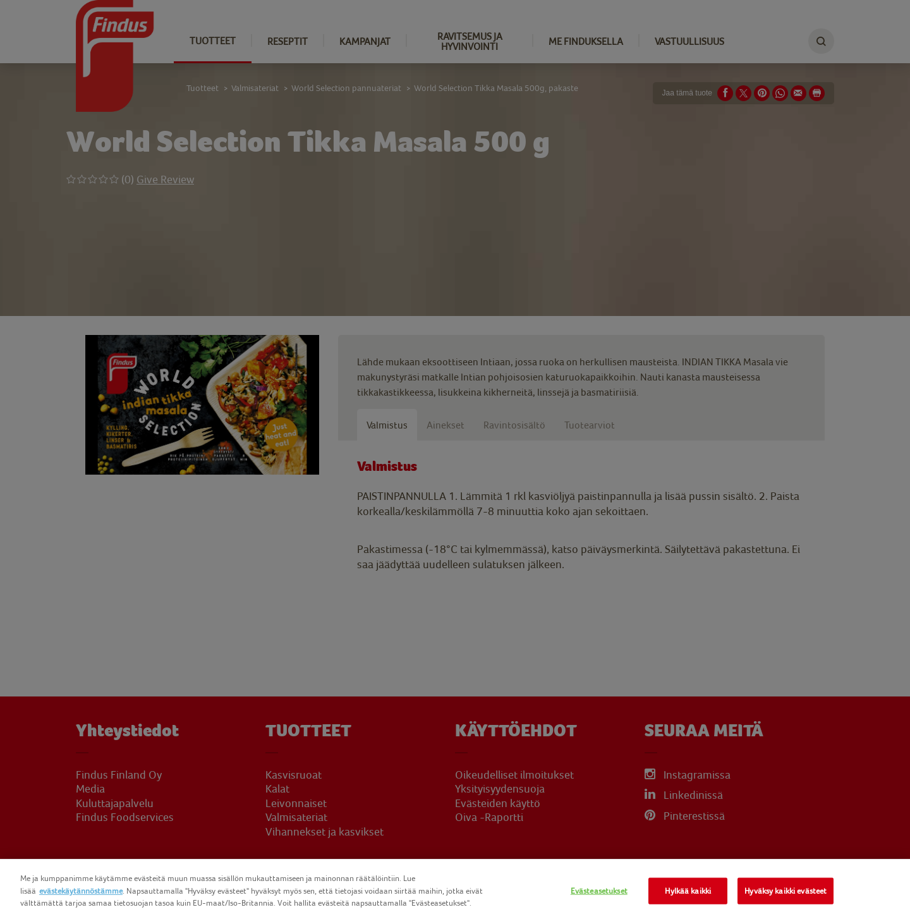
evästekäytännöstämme (81, 891)
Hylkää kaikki (688, 891)
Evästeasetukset (599, 891)
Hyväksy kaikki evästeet (785, 891)
